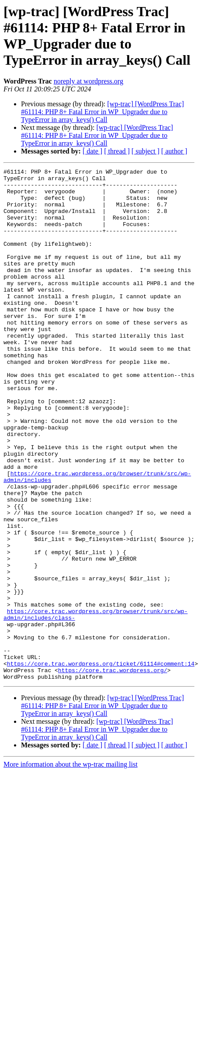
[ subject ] (146, 151)
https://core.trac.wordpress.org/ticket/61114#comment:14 (101, 763)
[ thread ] (117, 151)
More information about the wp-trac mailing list (70, 866)
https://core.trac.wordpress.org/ (112, 771)
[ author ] (174, 151)
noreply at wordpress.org (88, 81)
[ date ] (92, 151)
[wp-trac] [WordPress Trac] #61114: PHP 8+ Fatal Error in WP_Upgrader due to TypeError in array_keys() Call (102, 111)
